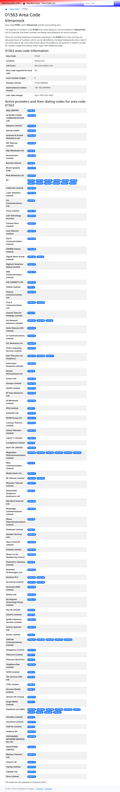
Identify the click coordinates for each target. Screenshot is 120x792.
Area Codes (15, 9)
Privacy (40, 788)
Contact (48, 788)
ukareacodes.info (10, 3)
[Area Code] (99, 3)
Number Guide (33, 3)
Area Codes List (48, 3)
